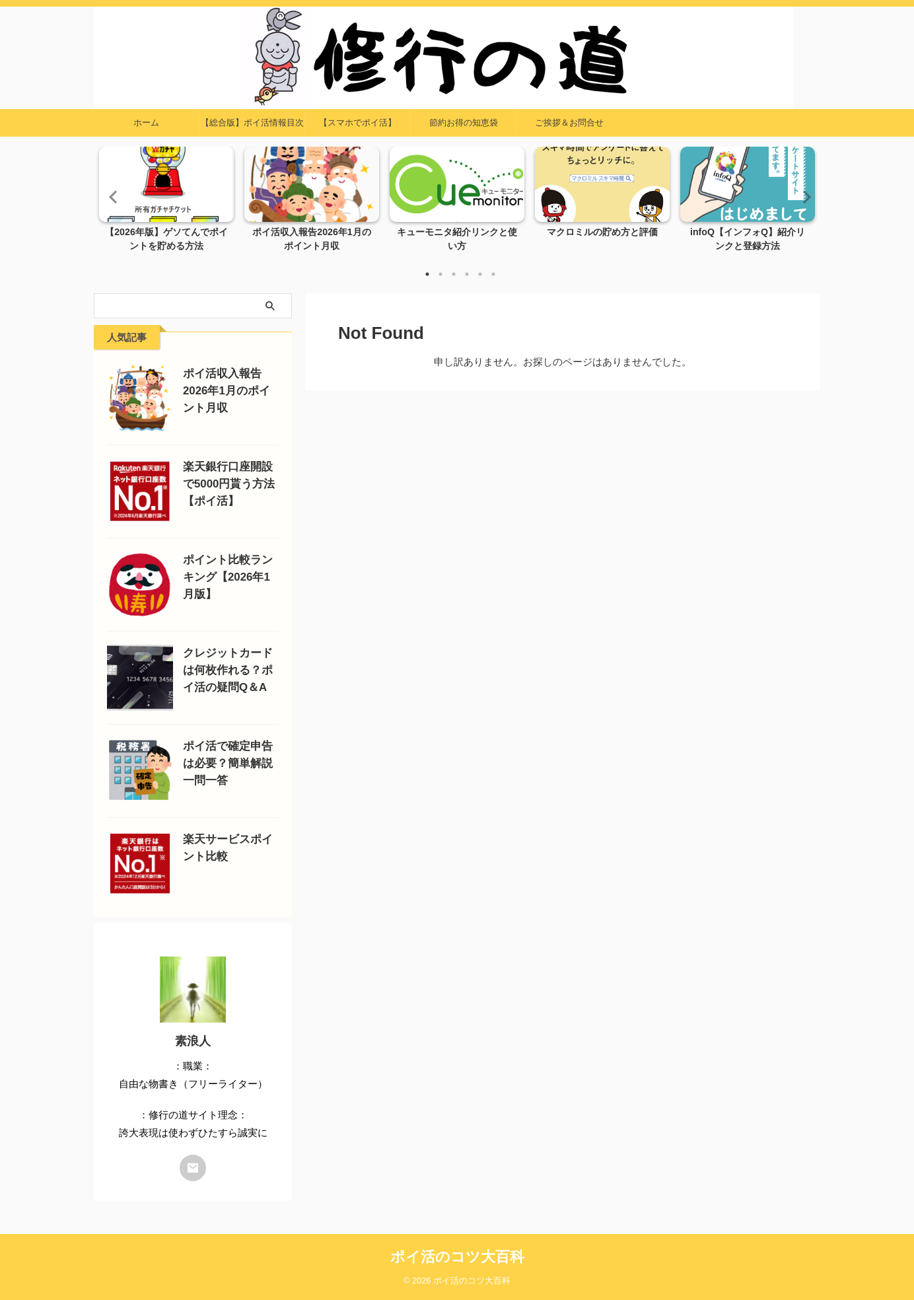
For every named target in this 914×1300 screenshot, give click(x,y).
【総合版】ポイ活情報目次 (252, 122)
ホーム (146, 122)
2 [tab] (440, 274)
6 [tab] (493, 274)
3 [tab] (453, 274)
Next (803, 196)
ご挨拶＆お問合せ (569, 122)
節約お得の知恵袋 (463, 122)
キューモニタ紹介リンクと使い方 (457, 232)
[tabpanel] (166, 203)
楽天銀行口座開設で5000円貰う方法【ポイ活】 (229, 484)
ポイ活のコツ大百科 (457, 1256)
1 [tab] (427, 274)
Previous (111, 196)
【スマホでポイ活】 (357, 122)
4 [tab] (467, 274)
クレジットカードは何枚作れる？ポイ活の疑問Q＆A (227, 670)
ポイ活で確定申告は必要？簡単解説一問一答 (227, 763)
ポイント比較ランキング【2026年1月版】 (227, 577)
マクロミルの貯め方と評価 (602, 232)
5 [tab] (480, 274)
